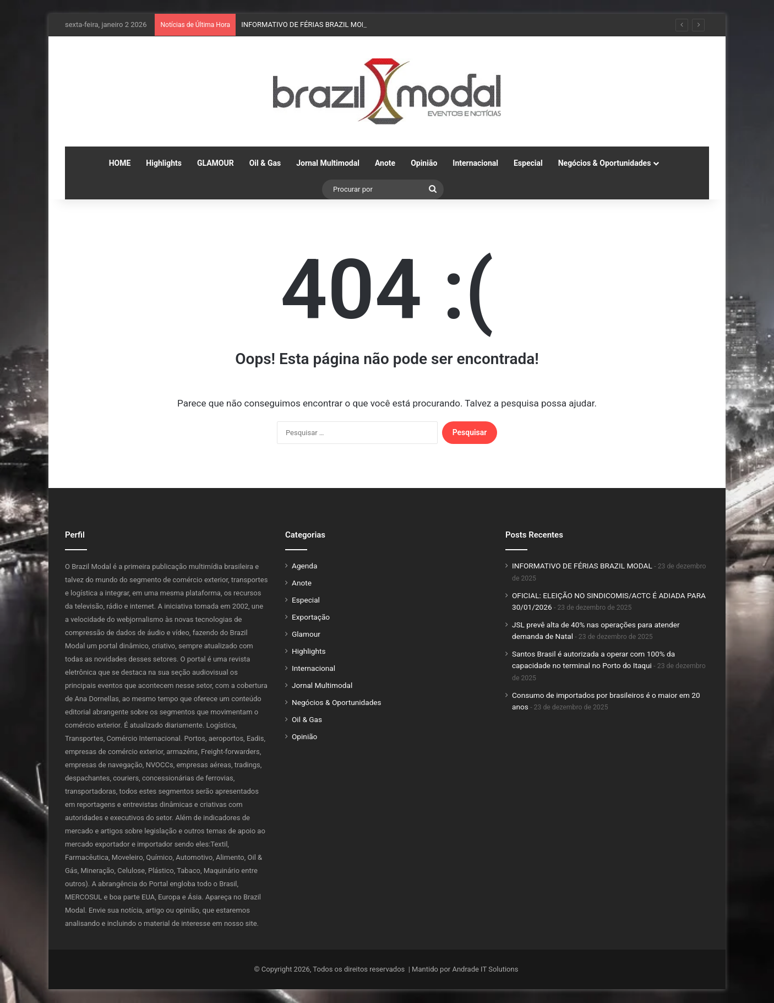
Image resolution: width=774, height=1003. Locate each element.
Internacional (475, 163)
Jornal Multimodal (327, 163)
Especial (528, 163)
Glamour (306, 634)
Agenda (304, 565)
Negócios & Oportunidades (604, 163)
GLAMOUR (215, 163)
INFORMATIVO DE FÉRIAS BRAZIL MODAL (308, 24)
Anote (385, 163)
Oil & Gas (265, 163)
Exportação (311, 616)
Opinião (424, 163)
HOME (120, 163)
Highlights (164, 163)
